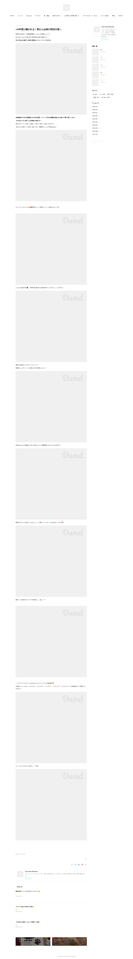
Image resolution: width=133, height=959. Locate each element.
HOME (15, 16)
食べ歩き (106, 97)
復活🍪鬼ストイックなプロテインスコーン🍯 (28, 891)
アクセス (41, 16)
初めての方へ (60, 16)
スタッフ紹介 (108, 16)
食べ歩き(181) (22, 854)
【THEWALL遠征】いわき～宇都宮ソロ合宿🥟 (28, 922)
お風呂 (96, 97)
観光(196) (17, 854)
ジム (102, 94)
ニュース (23, 16)
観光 (110, 94)
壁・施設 (49, 16)
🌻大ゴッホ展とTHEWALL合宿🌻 (25, 906)
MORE (117, 16)
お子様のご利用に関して (74, 16)
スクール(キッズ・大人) (93, 16)
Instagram (32, 16)
